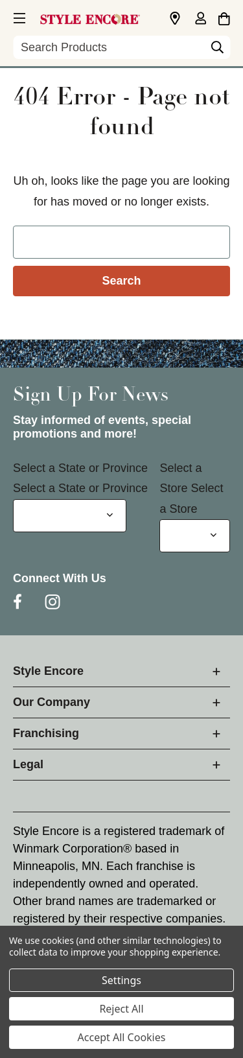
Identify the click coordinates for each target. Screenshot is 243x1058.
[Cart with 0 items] (224, 17)
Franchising (46, 733)
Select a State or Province (80, 468)
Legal (28, 764)
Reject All (121, 1009)
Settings (121, 980)
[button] (18, 16)
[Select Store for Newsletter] (194, 535)
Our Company (51, 702)
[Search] (217, 51)
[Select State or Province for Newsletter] (69, 515)
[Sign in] (200, 19)
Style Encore (48, 670)
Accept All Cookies (122, 1037)
